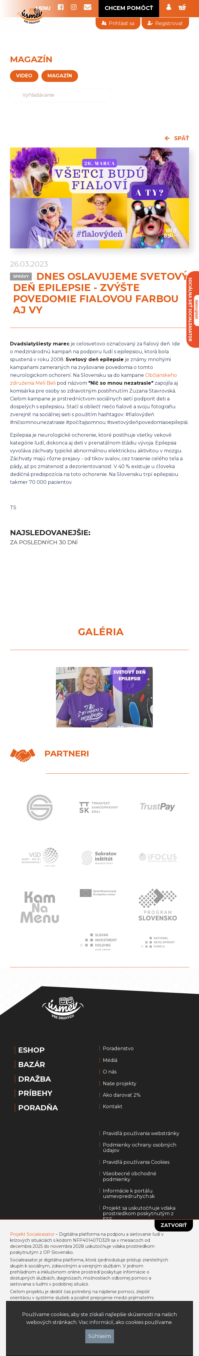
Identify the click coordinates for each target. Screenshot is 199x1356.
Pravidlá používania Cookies (136, 1162)
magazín (59, 76)
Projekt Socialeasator (32, 1234)
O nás (109, 1072)
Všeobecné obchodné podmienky (129, 1176)
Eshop (31, 1050)
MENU (43, 8)
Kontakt (112, 1106)
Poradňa (38, 1108)
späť (177, 138)
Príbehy (35, 1093)
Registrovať (165, 23)
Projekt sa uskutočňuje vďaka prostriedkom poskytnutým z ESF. (139, 1214)
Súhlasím (99, 1336)
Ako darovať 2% (122, 1095)
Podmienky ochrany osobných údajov (139, 1147)
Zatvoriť (174, 1225)
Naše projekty (119, 1083)
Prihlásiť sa (118, 23)
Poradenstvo (118, 1048)
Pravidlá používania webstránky (141, 1133)
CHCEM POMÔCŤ (129, 8)
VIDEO (24, 76)
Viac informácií (96, 1322)
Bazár (31, 1064)
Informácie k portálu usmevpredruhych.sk (129, 1193)
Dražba (34, 1079)
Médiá (110, 1060)
